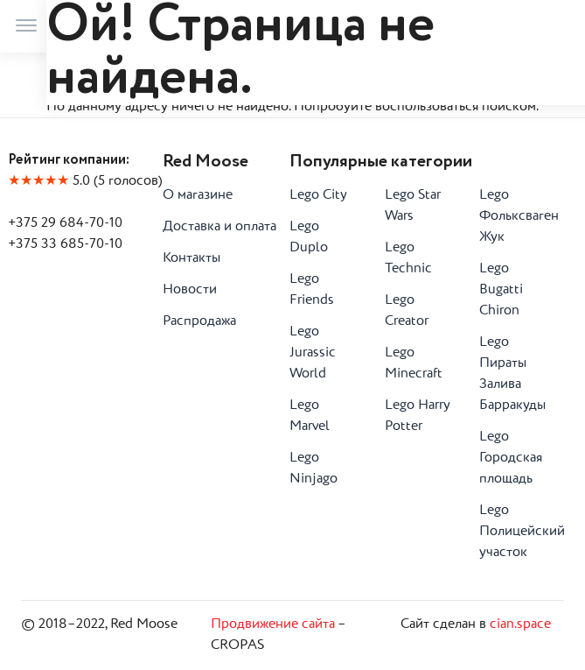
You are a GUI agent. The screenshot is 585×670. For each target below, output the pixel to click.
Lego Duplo (308, 237)
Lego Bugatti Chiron (501, 290)
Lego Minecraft (413, 363)
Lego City (318, 195)
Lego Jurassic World (312, 353)
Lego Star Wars (413, 205)
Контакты (191, 258)
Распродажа (199, 321)
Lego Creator (406, 310)
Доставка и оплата (219, 227)
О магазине (198, 195)
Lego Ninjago (313, 468)
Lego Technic (408, 258)
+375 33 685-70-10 (65, 244)
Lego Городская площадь (510, 458)
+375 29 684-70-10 (65, 223)
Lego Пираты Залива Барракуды (512, 374)
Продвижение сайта (273, 624)
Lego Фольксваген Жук (513, 216)
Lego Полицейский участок (513, 532)
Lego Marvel (309, 416)
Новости (190, 290)
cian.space (520, 624)
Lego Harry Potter (417, 416)
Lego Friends (311, 289)
